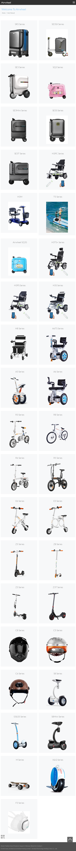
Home (3, 13)
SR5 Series (20, 24)
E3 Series (57, 501)
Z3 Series (19, 587)
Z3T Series (58, 587)
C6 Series (19, 673)
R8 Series (57, 415)
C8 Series (19, 630)
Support (22, 846)
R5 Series (57, 458)
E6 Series (20, 501)
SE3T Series (19, 153)
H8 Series (19, 328)
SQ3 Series (58, 67)
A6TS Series (58, 328)
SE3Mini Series (20, 110)
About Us (33, 846)
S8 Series (58, 673)
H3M (19, 197)
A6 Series (57, 371)
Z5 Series (19, 544)
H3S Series (58, 285)
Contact (39, 846)
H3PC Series (58, 153)
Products (16, 846)
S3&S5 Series (20, 716)
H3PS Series (20, 285)
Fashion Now (9, 846)
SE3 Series (20, 67)
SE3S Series (57, 110)
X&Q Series (57, 760)
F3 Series (20, 803)
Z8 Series (57, 544)
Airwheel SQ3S (20, 242)
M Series (20, 760)
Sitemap (27, 846)
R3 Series (19, 415)
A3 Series (19, 371)
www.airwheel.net (10, 848)
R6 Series (19, 458)
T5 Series (57, 197)
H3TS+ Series (58, 242)
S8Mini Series (58, 716)
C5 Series (57, 630)
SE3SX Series (58, 24)
